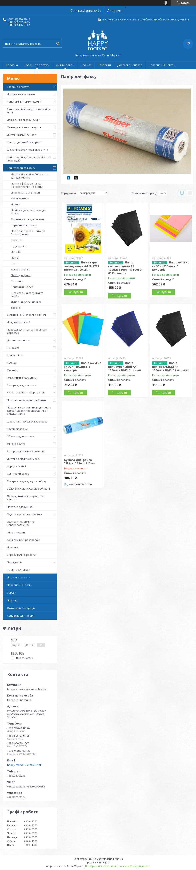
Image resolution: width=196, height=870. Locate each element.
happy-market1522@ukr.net (24, 764)
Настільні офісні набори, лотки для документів (30, 175)
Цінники (16, 252)
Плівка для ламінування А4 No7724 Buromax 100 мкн (81, 266)
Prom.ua (118, 859)
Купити (78, 292)
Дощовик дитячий (18, 322)
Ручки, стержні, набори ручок (26, 392)
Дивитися (114, 10)
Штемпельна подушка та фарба (27, 294)
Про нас (86, 65)
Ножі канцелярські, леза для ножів (29, 211)
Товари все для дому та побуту (27, 481)
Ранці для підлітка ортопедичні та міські (28, 110)
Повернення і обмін (162, 65)
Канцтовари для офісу (21, 168)
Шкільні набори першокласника (27, 149)
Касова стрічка (20, 269)
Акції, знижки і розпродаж (23, 540)
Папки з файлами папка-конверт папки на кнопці (27, 185)
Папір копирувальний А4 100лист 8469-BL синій (124, 366)
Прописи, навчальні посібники (26, 400)
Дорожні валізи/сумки (21, 94)
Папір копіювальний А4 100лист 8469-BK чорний (170, 366)
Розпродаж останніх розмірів (25, 451)
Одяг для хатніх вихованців (24, 514)
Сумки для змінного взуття (24, 127)
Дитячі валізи (65, 65)
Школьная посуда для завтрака (27, 421)
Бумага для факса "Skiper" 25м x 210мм (79, 461)
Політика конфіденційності (134, 866)
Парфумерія (14, 562)
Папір (14, 257)
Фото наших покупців (21, 608)
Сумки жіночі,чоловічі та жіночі (26, 315)
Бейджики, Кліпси (22, 287)
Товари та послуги (37, 65)
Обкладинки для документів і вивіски (25, 497)
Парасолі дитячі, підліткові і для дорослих (27, 331)
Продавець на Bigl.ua (98, 862)
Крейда (12, 362)
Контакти (104, 65)
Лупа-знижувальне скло (26, 302)
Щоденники (18, 246)
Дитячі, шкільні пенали (21, 135)
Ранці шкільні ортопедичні (24, 101)
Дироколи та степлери (25, 192)
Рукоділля (13, 348)
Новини (26, 73)
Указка (15, 307)
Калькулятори (20, 198)
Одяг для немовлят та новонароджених (21, 523)
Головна (12, 65)
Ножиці (15, 204)
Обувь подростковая (20, 436)
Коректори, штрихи (23, 225)
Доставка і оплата (129, 65)
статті (10, 73)
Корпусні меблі (16, 466)
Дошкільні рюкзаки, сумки (23, 120)
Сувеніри (13, 370)
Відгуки (11, 593)
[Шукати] (58, 44)
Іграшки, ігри (15, 355)
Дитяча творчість (18, 340)
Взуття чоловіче (17, 429)
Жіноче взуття (16, 444)
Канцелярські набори (20, 615)
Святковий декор (18, 473)
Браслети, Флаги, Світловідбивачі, (28, 488)
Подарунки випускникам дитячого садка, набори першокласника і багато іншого (29, 411)
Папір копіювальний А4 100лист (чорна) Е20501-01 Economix (126, 267)
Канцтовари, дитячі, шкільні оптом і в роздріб (29, 158)
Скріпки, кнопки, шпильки (27, 219)
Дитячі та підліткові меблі (23, 459)
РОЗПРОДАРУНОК (18, 570)
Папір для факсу (21, 275)
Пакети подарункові (20, 507)
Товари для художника (21, 385)
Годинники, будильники (22, 377)
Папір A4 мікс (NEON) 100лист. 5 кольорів (82, 366)
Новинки (12, 547)
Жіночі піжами (16, 532)
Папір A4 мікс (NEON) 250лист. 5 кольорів (170, 266)
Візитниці (17, 281)
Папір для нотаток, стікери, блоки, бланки (28, 232)
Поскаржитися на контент (100, 866)
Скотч (15, 263)
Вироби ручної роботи (21, 554)
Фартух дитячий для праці (24, 142)
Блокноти (17, 240)
